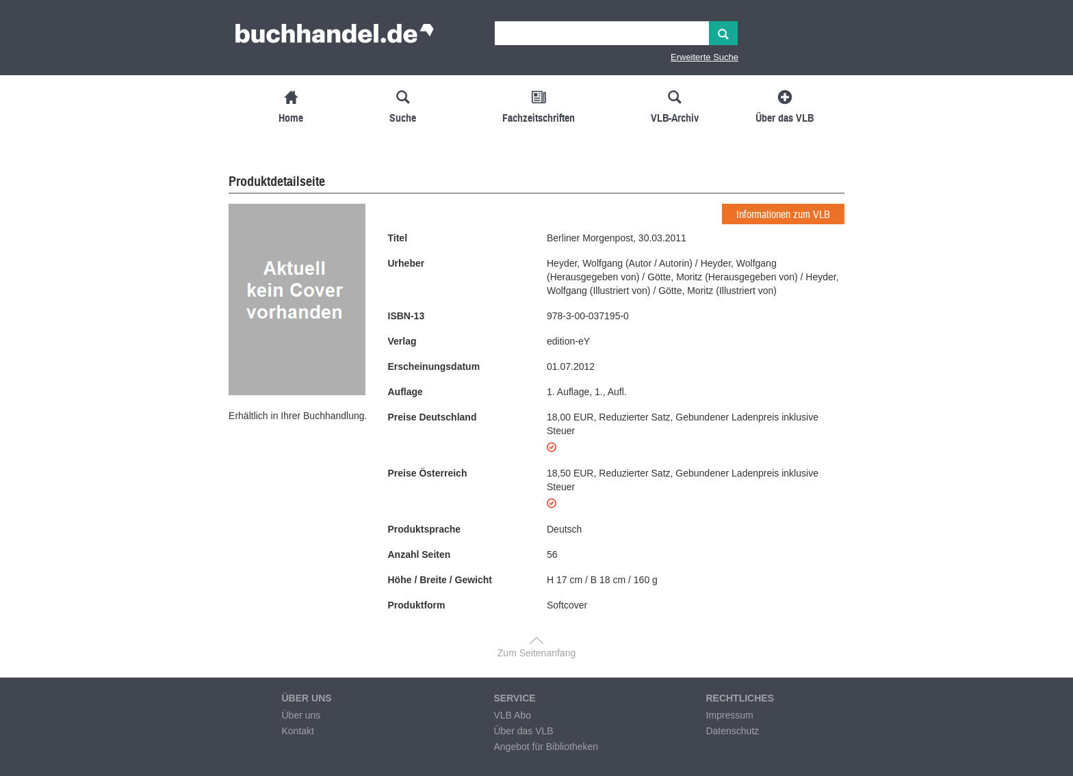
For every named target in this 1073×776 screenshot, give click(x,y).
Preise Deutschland (432, 417)
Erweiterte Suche (704, 57)
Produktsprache (424, 529)
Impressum (729, 715)
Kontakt (297, 730)
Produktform (416, 605)
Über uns (300, 715)
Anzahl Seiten (419, 554)
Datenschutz (732, 730)
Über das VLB (523, 730)
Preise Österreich (427, 473)
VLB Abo (512, 715)
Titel (398, 237)
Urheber (406, 263)
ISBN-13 (406, 315)
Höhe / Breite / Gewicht (440, 579)
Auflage (405, 391)
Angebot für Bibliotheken (545, 746)
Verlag (402, 341)
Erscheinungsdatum (434, 366)
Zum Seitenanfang (536, 652)
